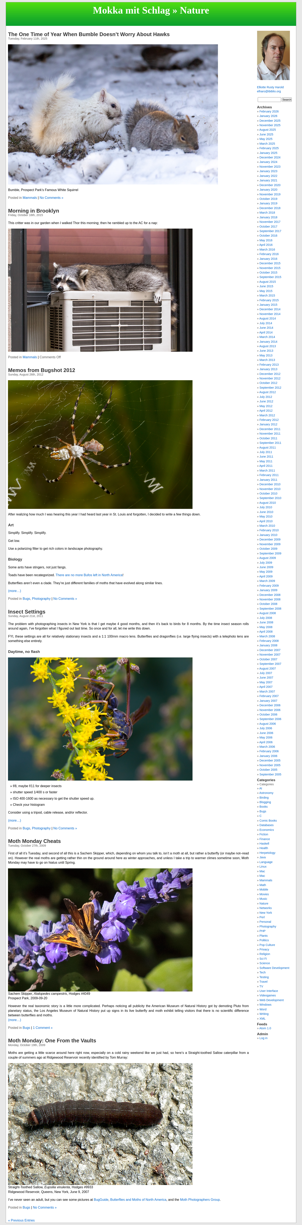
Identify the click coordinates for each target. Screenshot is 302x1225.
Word (263, 1009)
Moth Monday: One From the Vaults (52, 1040)
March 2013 (267, 360)
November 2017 (270, 221)
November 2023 (270, 166)
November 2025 (270, 125)
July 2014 (266, 323)
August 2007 (267, 668)
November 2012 (270, 378)
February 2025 (269, 148)
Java (263, 857)
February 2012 (269, 419)
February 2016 (269, 254)
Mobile (264, 889)
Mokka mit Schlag (131, 10)
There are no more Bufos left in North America (89, 575)
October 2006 (268, 714)
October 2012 (268, 383)
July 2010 (266, 507)
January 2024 (268, 162)
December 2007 (270, 650)
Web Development (272, 1000)
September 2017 (270, 231)
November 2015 (270, 268)
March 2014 (267, 337)
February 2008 (269, 640)
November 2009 (270, 544)
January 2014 (268, 341)
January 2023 (268, 171)
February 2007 (269, 696)
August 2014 (267, 318)
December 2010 (270, 484)
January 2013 (268, 369)
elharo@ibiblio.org (269, 91)
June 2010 (266, 512)
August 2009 (267, 558)
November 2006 (270, 710)
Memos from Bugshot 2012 (41, 370)
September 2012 (270, 387)
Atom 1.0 (265, 1028)
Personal (265, 921)
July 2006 (266, 728)
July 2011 (266, 452)
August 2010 (267, 502)
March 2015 (267, 295)
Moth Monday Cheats (34, 841)
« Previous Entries (21, 1220)
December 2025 (270, 120)
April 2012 (266, 410)
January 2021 (268, 180)
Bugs (26, 598)
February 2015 (269, 300)
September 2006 (270, 719)
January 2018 (268, 217)
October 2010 (268, 493)
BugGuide (101, 1199)
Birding (264, 797)
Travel (263, 981)
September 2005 (270, 774)
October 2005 (268, 769)
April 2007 (266, 686)
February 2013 (269, 364)
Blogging (265, 802)
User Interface (269, 991)
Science (265, 963)
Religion (265, 954)
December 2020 (270, 185)
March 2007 (267, 691)
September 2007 (270, 663)
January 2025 (268, 153)
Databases (267, 825)
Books (264, 806)
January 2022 (268, 175)
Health (264, 848)
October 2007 (268, 659)
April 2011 (266, 465)
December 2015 (270, 263)
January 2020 (268, 189)
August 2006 (267, 723)
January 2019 (268, 203)
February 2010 (269, 530)
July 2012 (266, 396)
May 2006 (266, 737)
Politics (264, 940)
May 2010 (266, 516)
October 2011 (268, 438)
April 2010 (266, 521)
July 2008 (266, 617)
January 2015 (268, 304)
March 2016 (267, 249)
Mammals (30, 197)
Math (263, 885)
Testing (264, 977)
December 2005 (270, 760)
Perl (262, 917)
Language (266, 862)
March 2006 (267, 746)
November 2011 (270, 433)
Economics (267, 829)
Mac (262, 871)
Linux (263, 866)
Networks (266, 908)
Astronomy (266, 793)
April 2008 (266, 631)
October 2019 (268, 198)
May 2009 (266, 571)
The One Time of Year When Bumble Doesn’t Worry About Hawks (89, 34)
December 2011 (270, 429)
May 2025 (266, 139)
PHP (263, 931)
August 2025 (267, 129)
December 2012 (270, 374)
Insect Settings (26, 612)
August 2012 (267, 392)
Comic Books (268, 820)
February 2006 (269, 751)
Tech (262, 972)
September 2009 (270, 553)
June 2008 (266, 622)
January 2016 (268, 258)
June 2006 (266, 733)
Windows (265, 1004)
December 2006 (270, 705)
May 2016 (266, 240)
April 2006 (266, 742)
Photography (41, 598)
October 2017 (268, 226)
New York (266, 912)
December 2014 (270, 309)
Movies (264, 894)
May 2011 (266, 461)
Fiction (264, 834)
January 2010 (268, 535)
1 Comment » (42, 1027)
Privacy (264, 949)
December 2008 (270, 594)
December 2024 (270, 157)
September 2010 (270, 498)
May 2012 (266, 406)
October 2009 (268, 548)
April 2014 (266, 332)
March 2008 (267, 636)
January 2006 (268, 756)
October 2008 (268, 604)
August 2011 (267, 447)
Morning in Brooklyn (33, 211)
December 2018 (270, 208)
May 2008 (266, 627)
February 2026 (269, 111)
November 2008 (270, 599)
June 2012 (266, 401)
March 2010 (267, 525)
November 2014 (270, 314)
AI (260, 788)
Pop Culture (267, 945)
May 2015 (266, 291)
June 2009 (266, 567)
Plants (264, 935)
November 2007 (270, 654)
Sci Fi (263, 958)
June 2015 (266, 286)
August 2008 (267, 613)
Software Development (274, 968)
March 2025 (267, 143)
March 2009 (267, 581)
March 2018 (267, 212)
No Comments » (51, 197)
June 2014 (266, 327)
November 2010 (270, 489)
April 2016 (266, 244)
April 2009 (266, 576)
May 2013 (266, 355)
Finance (265, 839)
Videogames (268, 995)
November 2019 (270, 194)
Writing (264, 1013)
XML (263, 1018)
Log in (264, 1038)
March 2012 (267, 415)
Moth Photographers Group (200, 1199)
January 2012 (268, 424)
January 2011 (268, 479)
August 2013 (267, 346)
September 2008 (270, 608)
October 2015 (268, 272)
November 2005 (270, 765)
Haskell (264, 843)
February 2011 (269, 475)
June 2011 (266, 456)
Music (263, 898)
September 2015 (270, 277)
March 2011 (267, 470)
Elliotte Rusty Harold (270, 87)
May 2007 (266, 682)
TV (261, 986)
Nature (264, 903)
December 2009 (270, 539)
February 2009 (269, 585)
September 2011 (270, 442)
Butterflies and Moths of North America (138, 1199)
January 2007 (268, 700)
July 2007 (266, 673)
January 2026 (268, 116)
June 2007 (266, 677)
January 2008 (268, 645)
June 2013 (266, 350)
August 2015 (267, 281)
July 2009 (266, 562)
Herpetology (268, 852)
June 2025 (266, 134)
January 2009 (268, 590)
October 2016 (268, 235)
